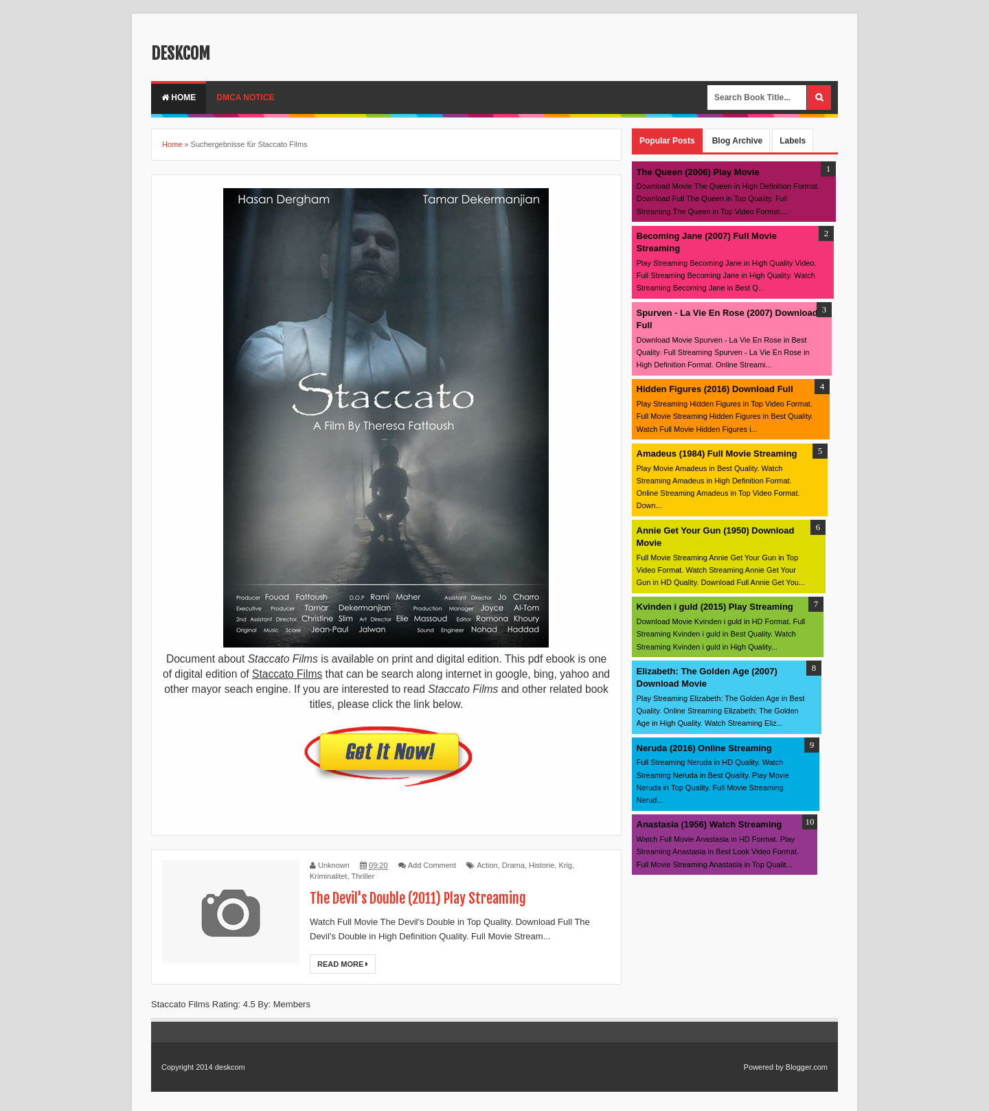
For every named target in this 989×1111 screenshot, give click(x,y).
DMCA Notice (245, 97)
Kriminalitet (328, 876)
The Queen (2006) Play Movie (698, 172)
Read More (342, 964)
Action (487, 865)
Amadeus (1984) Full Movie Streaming (717, 453)
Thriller (363, 876)
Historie (541, 865)
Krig (565, 865)
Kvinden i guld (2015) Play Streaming (715, 607)
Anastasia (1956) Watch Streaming (709, 824)
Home (178, 97)
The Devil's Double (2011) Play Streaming (418, 898)
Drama (513, 865)
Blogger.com (807, 1067)
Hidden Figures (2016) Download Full (715, 389)
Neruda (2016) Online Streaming (704, 748)
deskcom (180, 53)
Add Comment (432, 865)
